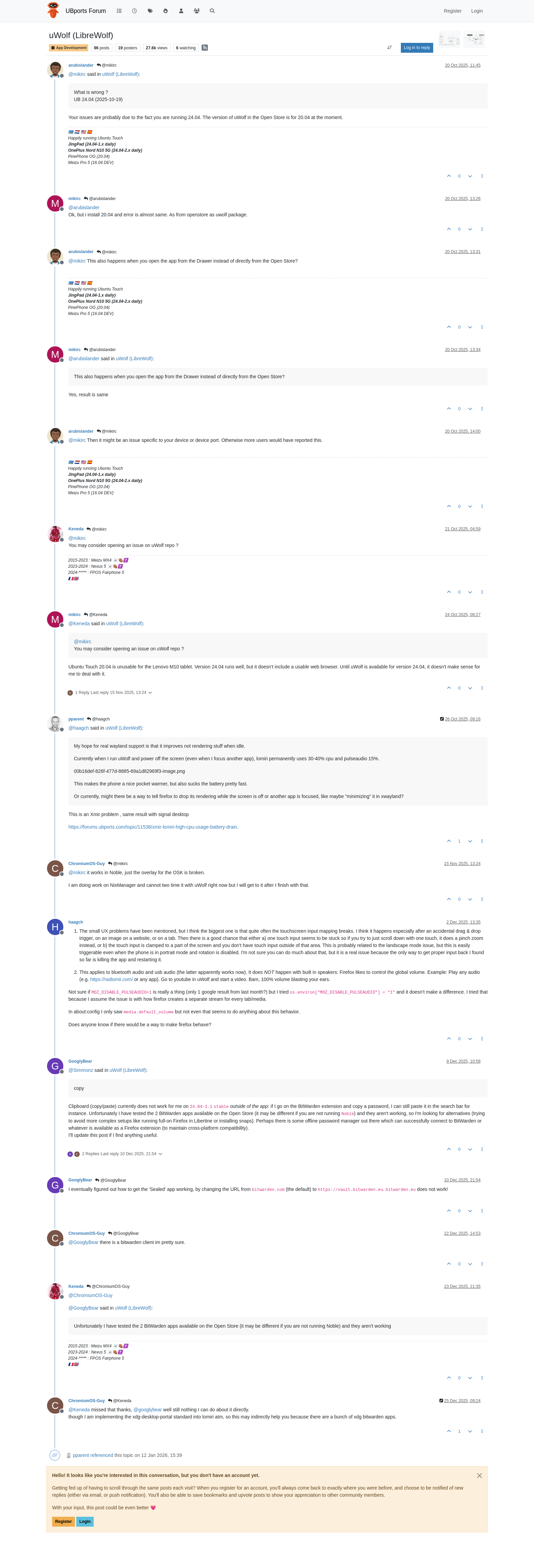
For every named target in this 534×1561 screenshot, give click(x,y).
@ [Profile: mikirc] (77, 74)
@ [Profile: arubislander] (83, 207)
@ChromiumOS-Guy (108, 1286)
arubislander (81, 65)
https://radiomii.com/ (111, 979)
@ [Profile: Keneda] (79, 623)
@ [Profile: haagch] (78, 728)
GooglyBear (80, 1061)
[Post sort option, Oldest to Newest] (389, 47)
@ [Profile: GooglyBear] (83, 1242)
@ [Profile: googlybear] (148, 1409)
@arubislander (100, 198)
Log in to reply (417, 47)
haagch (75, 922)
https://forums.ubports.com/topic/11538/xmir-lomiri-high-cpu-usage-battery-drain (152, 827)
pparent (76, 719)
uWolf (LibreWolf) (120, 74)
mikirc (74, 198)
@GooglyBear (110, 1180)
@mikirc (107, 65)
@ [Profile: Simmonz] (80, 1070)
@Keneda (95, 614)
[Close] (479, 1475)
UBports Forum (86, 10)
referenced (101, 1455)
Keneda (75, 529)
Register (63, 1521)
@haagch (98, 719)
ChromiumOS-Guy (86, 863)
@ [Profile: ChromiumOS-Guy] (90, 1295)
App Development (69, 48)
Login (85, 1521)
